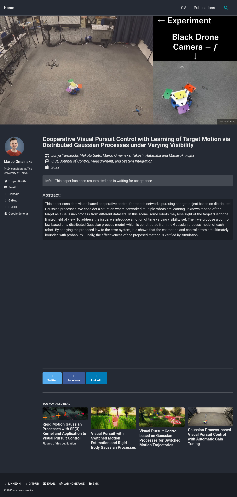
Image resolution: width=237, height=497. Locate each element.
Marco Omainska (18, 161)
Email (49, 481)
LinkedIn (12, 481)
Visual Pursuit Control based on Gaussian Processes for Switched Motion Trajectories (160, 435)
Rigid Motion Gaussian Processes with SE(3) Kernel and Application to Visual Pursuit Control (64, 428)
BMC (95, 481)
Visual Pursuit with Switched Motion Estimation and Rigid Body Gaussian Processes (113, 437)
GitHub (32, 481)
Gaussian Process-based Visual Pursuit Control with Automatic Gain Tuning (209, 433)
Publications (203, 7)
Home (9, 7)
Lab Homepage (73, 481)
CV (182, 7)
